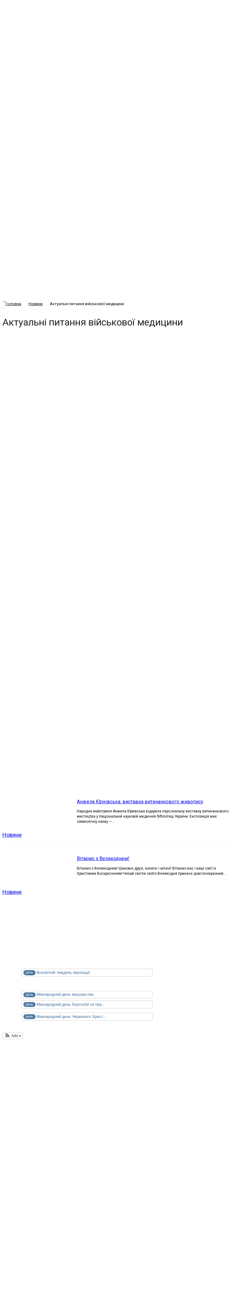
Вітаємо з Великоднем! (103, 858)
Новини (12, 835)
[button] (13, 1036)
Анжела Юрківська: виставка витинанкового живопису (140, 802)
